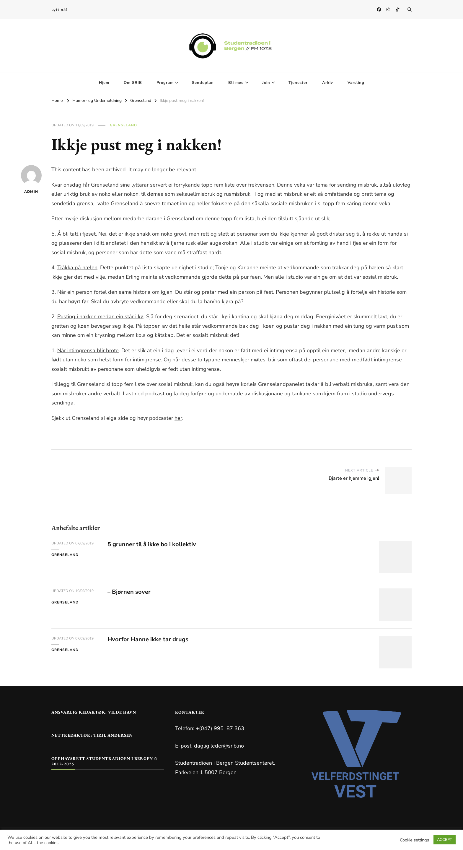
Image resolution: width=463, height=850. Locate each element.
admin (31, 179)
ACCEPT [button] (444, 839)
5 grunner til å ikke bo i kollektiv (151, 544)
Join (266, 82)
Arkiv (327, 82)
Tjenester (298, 82)
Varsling (356, 82)
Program (165, 82)
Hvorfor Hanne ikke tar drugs (147, 639)
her (178, 418)
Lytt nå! (59, 9)
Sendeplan (203, 82)
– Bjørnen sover (129, 592)
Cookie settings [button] (414, 840)
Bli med (236, 82)
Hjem (104, 82)
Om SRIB (133, 82)
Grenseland (123, 125)
